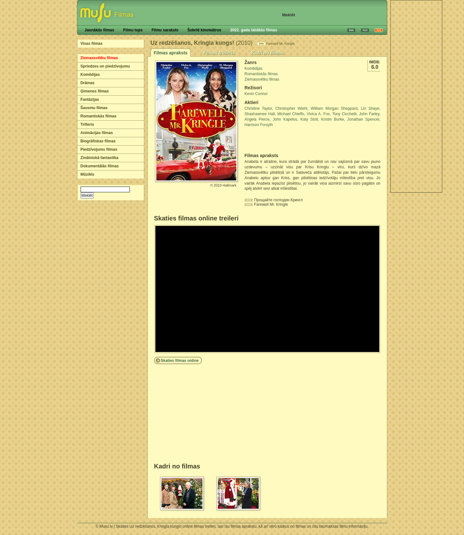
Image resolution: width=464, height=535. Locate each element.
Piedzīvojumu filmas (99, 149)
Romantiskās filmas (99, 116)
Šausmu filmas (94, 108)
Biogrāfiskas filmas (98, 141)
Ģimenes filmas (95, 91)
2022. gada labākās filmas (253, 30)
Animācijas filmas (97, 133)
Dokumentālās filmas (100, 166)
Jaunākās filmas (99, 30)
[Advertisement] (416, 96)
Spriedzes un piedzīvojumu (105, 66)
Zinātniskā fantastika (100, 158)
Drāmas (88, 83)
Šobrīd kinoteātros (204, 30)
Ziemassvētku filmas (99, 58)
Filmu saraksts (165, 30)
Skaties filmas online (180, 360)
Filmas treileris (219, 52)
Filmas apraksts (171, 52)
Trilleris (87, 124)
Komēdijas (90, 74)
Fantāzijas (90, 99)
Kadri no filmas (267, 52)
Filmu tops (133, 30)
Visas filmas (92, 43)
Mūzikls (87, 174)
